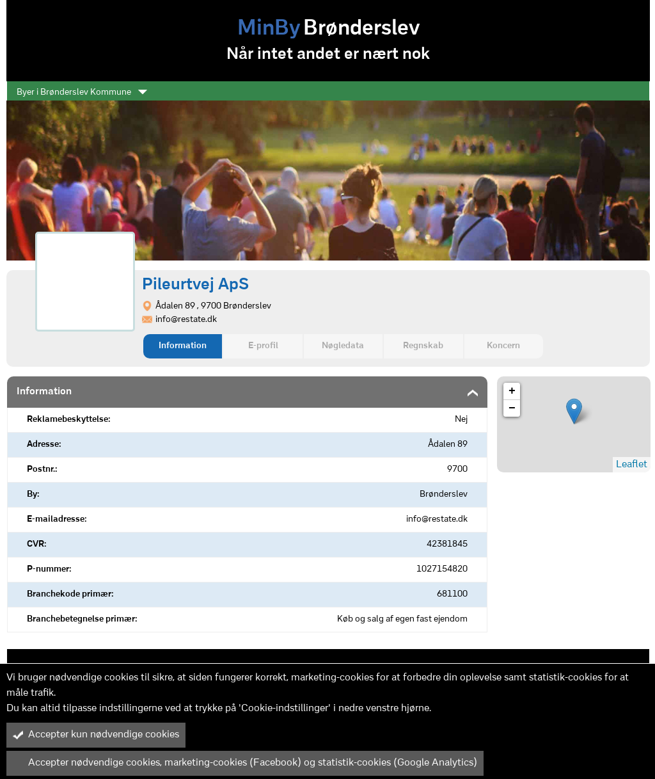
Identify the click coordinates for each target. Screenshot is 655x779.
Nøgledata (343, 346)
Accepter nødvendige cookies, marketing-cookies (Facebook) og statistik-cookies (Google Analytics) (245, 763)
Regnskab (423, 346)
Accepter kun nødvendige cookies (96, 735)
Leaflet (631, 465)
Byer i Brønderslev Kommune (82, 92)
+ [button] (512, 391)
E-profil (263, 346)
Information (183, 346)
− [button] (512, 408)
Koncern (503, 346)
